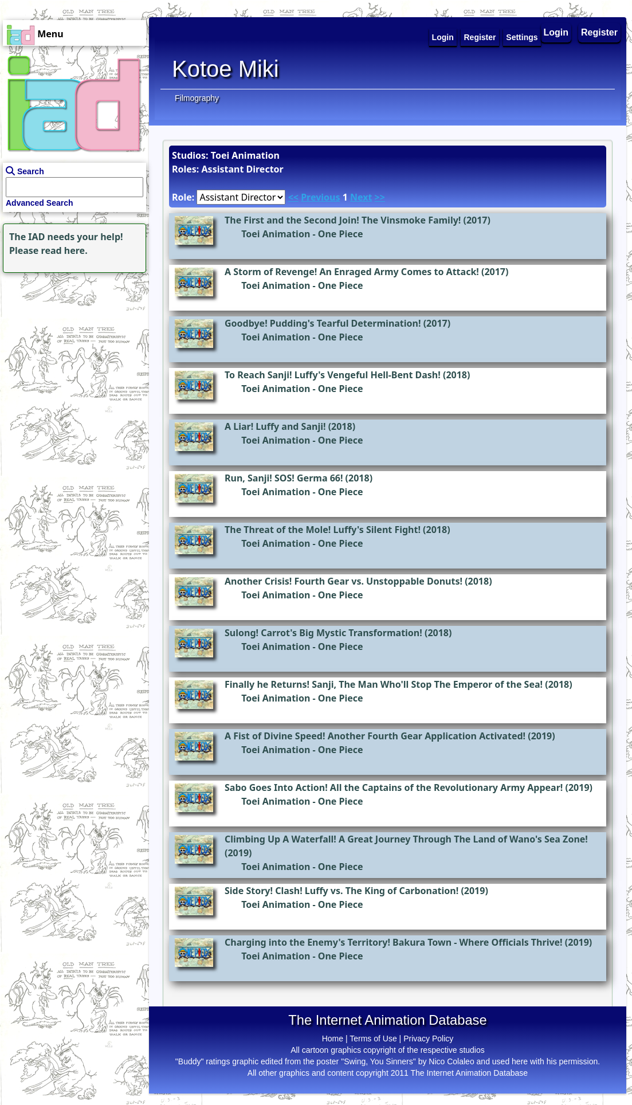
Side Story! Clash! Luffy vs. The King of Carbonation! (341, 890)
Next (361, 197)
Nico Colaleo (451, 1061)
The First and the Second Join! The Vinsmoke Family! (343, 220)
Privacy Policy (428, 1038)
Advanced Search (39, 202)
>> (380, 197)
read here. (64, 250)
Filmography (197, 98)
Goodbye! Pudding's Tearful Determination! (323, 323)
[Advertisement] (71, 347)
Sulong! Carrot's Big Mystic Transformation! (323, 632)
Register (599, 32)
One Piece (340, 234)
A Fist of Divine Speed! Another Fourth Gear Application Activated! (375, 736)
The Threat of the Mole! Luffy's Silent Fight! (323, 529)
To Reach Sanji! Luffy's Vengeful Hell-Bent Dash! (333, 375)
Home (332, 1038)
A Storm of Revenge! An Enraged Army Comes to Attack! (352, 271)
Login (556, 32)
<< (293, 197)
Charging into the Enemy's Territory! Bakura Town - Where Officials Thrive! (394, 942)
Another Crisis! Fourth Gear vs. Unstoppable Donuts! (343, 581)
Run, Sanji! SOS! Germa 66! (284, 478)
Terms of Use (373, 1038)
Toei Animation (275, 234)
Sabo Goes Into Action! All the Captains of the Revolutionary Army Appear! (394, 787)
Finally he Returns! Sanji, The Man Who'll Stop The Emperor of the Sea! (384, 684)
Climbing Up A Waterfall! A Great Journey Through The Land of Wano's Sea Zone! (406, 839)
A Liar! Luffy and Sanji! (275, 426)
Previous (320, 197)
